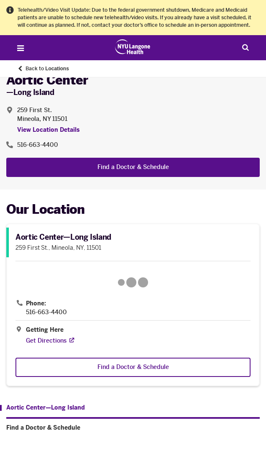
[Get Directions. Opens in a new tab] (46, 340)
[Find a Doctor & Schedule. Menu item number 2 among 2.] (133, 428)
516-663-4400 (46, 312)
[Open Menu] (20, 48)
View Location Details (48, 129)
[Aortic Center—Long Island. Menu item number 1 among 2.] (42, 408)
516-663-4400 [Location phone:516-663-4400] (37, 145)
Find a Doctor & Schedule (133, 167)
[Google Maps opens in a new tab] (133, 282)
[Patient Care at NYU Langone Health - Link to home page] (133, 46)
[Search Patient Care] (245, 47)
